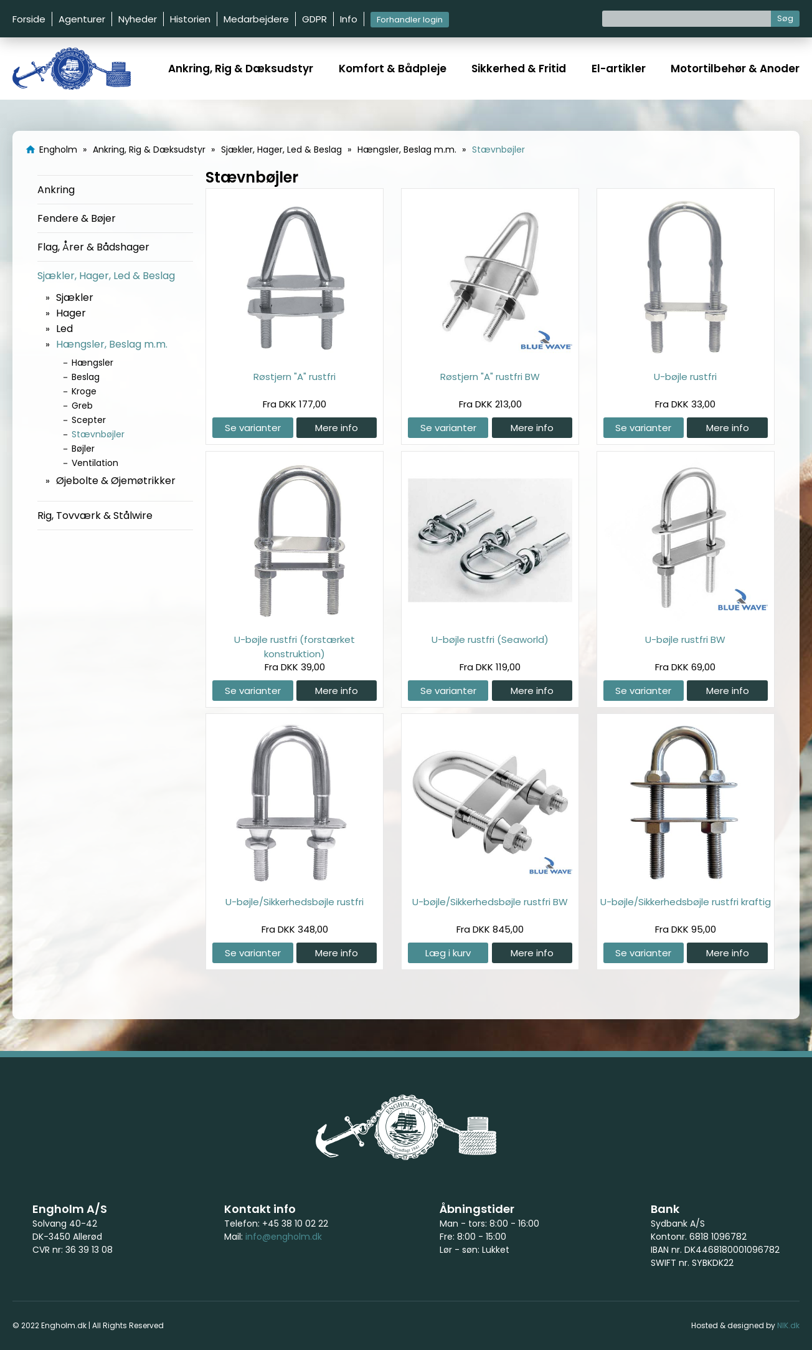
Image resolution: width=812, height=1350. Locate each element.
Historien (190, 19)
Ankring (56, 190)
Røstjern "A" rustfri (294, 376)
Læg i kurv (448, 952)
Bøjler (83, 448)
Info (348, 19)
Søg (785, 18)
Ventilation (95, 463)
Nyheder (137, 19)
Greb (82, 405)
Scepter (89, 420)
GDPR (314, 19)
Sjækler (74, 297)
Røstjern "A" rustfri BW (490, 376)
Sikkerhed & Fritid (518, 68)
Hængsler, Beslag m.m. (112, 344)
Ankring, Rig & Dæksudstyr (240, 68)
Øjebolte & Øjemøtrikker (116, 480)
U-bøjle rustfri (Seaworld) (490, 639)
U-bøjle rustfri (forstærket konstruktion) (294, 646)
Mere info (336, 427)
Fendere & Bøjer (76, 218)
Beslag (86, 377)
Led (64, 328)
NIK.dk (788, 1325)
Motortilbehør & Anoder (735, 68)
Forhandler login (410, 20)
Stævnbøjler (98, 434)
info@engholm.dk (283, 1236)
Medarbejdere (256, 19)
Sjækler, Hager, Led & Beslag (106, 276)
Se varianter (253, 427)
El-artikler (619, 68)
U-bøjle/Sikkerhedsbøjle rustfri (294, 901)
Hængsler (92, 362)
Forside (28, 19)
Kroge (84, 391)
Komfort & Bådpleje (392, 68)
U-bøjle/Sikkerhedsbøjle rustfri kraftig (685, 901)
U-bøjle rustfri (685, 376)
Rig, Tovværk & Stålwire (95, 515)
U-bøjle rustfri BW (685, 639)
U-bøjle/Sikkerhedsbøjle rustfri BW (490, 901)
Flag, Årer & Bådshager (93, 247)
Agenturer (82, 19)
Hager (71, 313)
